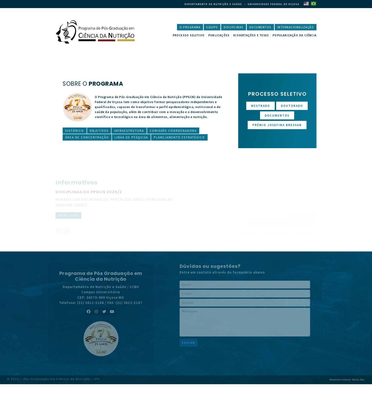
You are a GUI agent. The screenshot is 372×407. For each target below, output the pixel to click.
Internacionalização (295, 27)
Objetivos (99, 131)
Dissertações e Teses (251, 35)
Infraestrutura (129, 131)
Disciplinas (233, 27)
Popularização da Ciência (294, 35)
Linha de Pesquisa (131, 137)
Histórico (74, 131)
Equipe (212, 27)
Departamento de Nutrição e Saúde (213, 4)
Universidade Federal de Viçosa (273, 4)
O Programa (190, 27)
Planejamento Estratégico (179, 137)
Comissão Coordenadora (173, 131)
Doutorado (292, 106)
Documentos (260, 27)
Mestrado (260, 106)
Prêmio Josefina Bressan (277, 125)
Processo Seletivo (189, 35)
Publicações (218, 35)
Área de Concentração (87, 137)
